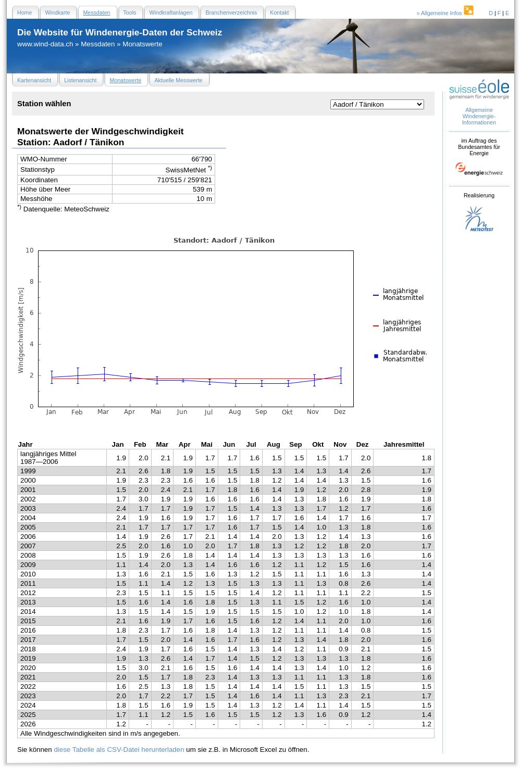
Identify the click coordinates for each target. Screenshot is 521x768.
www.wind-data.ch (45, 44)
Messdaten (98, 44)
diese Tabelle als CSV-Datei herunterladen (119, 749)
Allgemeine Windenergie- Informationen (479, 116)
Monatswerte (142, 44)
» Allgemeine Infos (446, 13)
